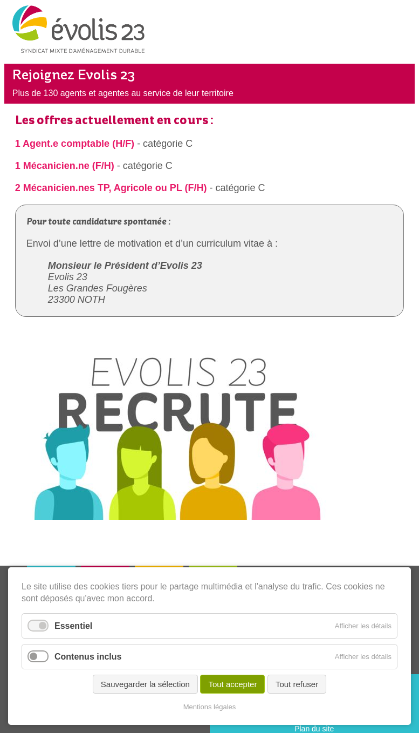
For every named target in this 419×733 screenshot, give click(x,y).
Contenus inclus (87, 656)
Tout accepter (232, 684)
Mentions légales (209, 707)
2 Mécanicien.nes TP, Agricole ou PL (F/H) (111, 187)
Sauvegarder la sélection (145, 684)
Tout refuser (297, 684)
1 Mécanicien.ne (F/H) (64, 165)
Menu (398, 34)
